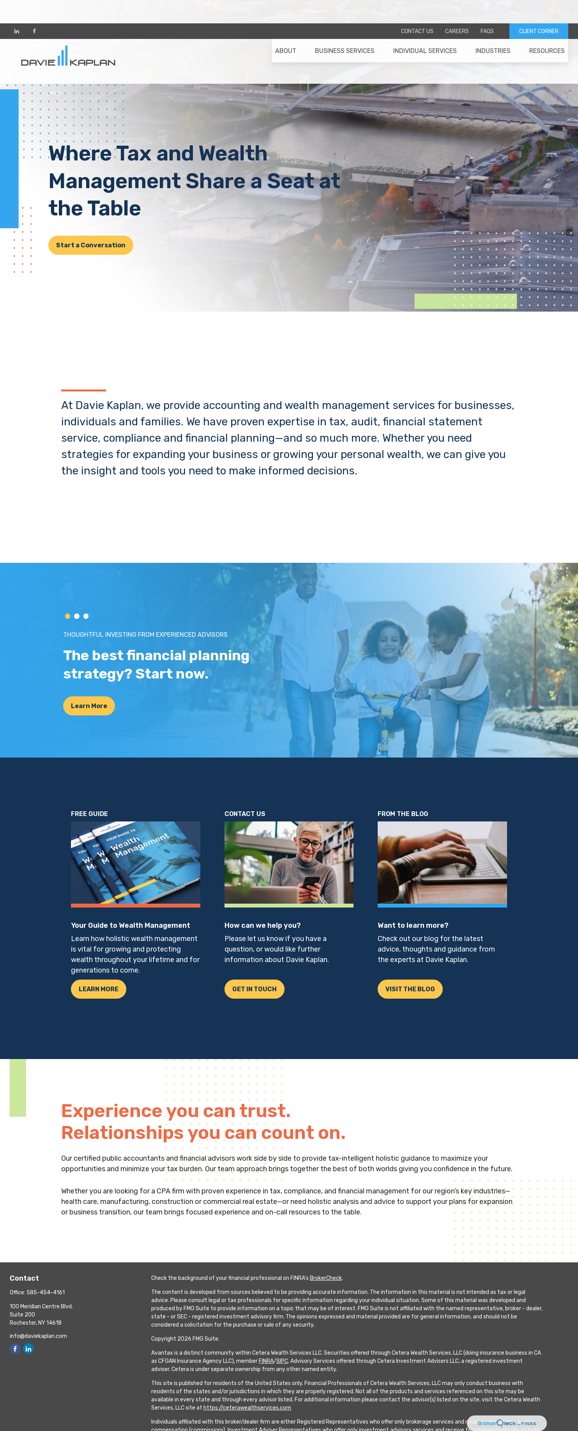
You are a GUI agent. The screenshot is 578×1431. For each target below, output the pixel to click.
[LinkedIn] (16, 8)
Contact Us (417, 8)
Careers (457, 8)
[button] (286, 32)
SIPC (282, 1361)
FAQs (487, 8)
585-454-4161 (46, 1292)
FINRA (266, 1361)
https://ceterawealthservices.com (247, 1408)
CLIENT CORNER (539, 8)
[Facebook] (34, 8)
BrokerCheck (326, 1278)
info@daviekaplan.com (38, 1336)
